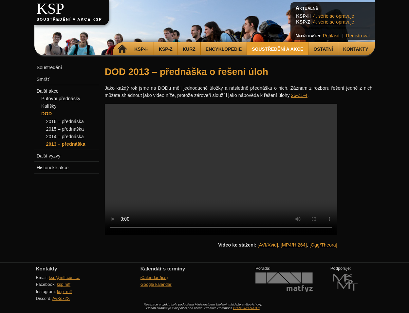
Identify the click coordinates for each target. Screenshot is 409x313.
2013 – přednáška (65, 144)
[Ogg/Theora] (323, 245)
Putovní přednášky (60, 98)
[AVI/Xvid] (268, 245)
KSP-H (141, 49)
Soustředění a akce (277, 49)
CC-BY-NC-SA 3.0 (246, 308)
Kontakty (355, 49)
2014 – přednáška (65, 136)
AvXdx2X (61, 298)
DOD (46, 113)
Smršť (43, 79)
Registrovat (358, 35)
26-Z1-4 (299, 95)
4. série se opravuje (333, 16)
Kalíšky (48, 106)
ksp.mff (64, 284)
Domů (122, 49)
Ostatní (323, 49)
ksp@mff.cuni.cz (64, 277)
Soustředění (49, 67)
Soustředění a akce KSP (69, 19)
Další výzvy (49, 155)
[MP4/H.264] (294, 245)
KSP (51, 8)
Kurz (189, 49)
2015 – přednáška (65, 129)
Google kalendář (156, 284)
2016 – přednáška (65, 121)
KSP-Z (166, 49)
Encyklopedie (224, 49)
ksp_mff (64, 291)
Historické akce (53, 167)
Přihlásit (331, 35)
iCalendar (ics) (154, 277)
